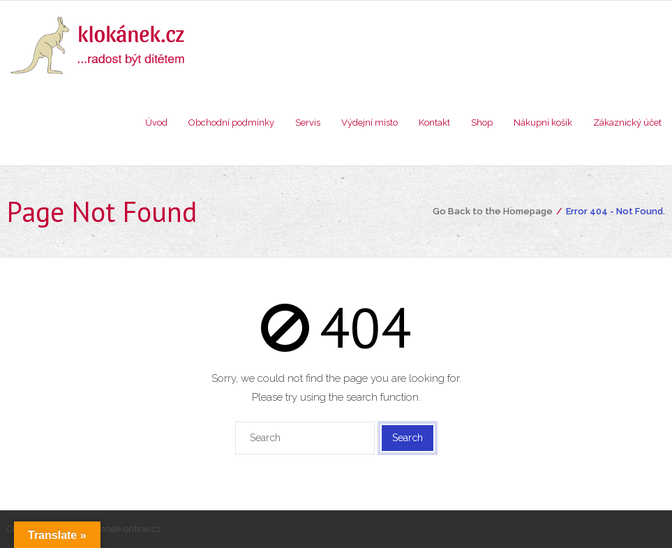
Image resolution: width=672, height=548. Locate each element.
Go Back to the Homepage (493, 211)
